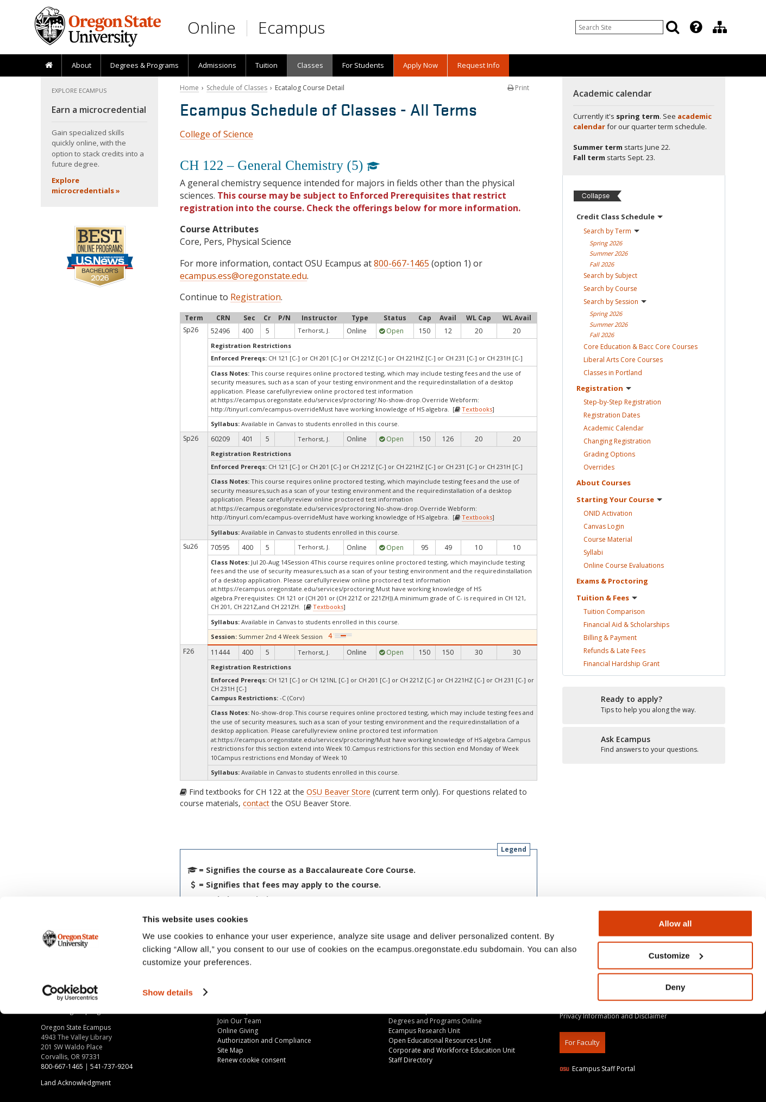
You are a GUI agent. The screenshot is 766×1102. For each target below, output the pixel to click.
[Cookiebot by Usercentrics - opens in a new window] (70, 1081)
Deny (675, 1075)
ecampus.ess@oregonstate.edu (243, 276)
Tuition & (606, 598)
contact (256, 803)
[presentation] (695, 27)
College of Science (216, 134)
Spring (605, 243)
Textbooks (477, 409)
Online (211, 27)
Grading (609, 454)
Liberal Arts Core (623, 359)
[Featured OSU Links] (696, 27)
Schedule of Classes (236, 87)
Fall (601, 264)
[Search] (672, 27)
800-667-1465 (401, 263)
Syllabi (593, 552)
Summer (608, 253)
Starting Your (619, 499)
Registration (255, 297)
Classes (310, 65)
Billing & (610, 637)
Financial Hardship (621, 663)
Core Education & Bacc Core (640, 346)
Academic (613, 428)
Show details (167, 1080)
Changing (617, 441)
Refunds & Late (614, 650)
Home (189, 87)
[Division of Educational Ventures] (720, 27)
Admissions (217, 65)
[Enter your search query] (619, 27)
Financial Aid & (626, 624)
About (81, 65)
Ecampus (291, 27)
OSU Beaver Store (338, 792)
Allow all (675, 1011)
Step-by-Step (622, 402)
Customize (676, 1043)
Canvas (603, 526)
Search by (611, 231)
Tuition (266, 65)
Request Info (478, 65)
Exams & (612, 581)
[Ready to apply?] (644, 704)
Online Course (623, 565)
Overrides (598, 467)
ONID (607, 513)
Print (518, 87)
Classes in (612, 372)
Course (607, 539)
